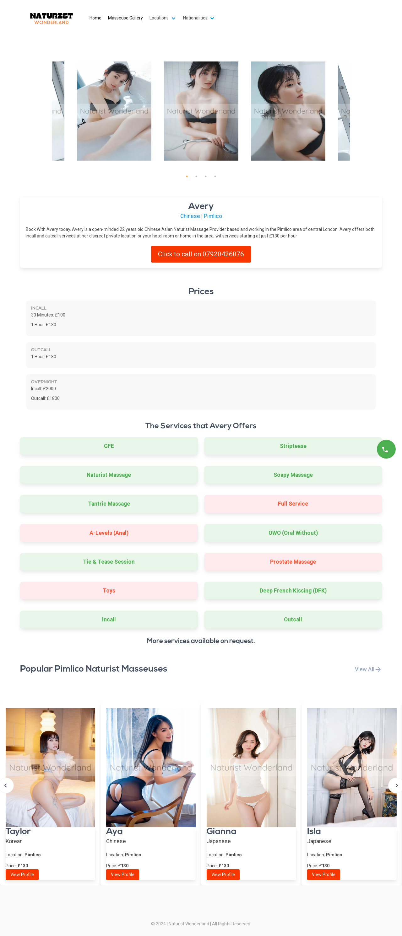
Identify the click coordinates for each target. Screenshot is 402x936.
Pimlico (213, 216)
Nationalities (195, 17)
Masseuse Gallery (125, 17)
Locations (159, 17)
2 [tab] (196, 176)
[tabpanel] (201, 111)
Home (95, 17)
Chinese (190, 216)
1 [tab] (187, 176)
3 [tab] (206, 176)
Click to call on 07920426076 (201, 254)
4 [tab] (215, 176)
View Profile (22, 874)
